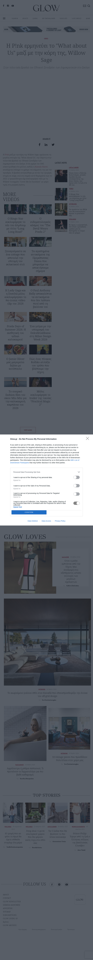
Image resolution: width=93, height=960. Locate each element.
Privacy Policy (60, 521)
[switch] (76, 477)
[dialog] (46, 480)
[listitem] (46, 472)
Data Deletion (33, 521)
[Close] (88, 439)
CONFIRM (29, 512)
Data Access (46, 521)
